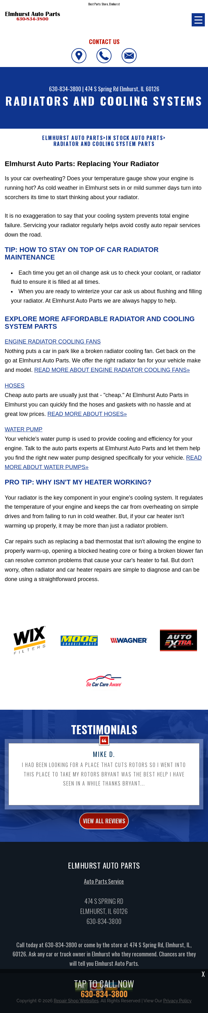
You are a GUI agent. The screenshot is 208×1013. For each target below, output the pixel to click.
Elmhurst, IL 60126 (139, 89)
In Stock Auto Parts (134, 138)
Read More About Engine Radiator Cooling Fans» (112, 370)
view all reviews (104, 825)
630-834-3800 (65, 89)
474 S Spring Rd (101, 89)
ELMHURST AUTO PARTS (72, 138)
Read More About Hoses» (87, 414)
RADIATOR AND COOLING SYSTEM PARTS (104, 144)
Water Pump (23, 429)
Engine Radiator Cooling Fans (53, 342)
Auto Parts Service (104, 885)
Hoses (15, 386)
